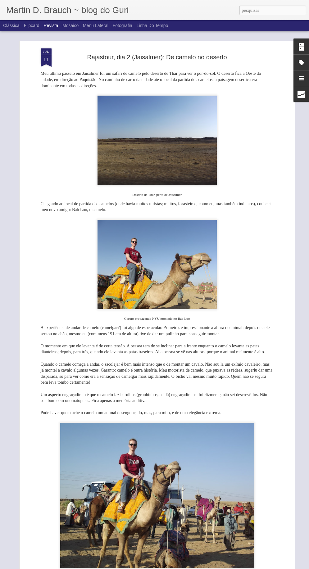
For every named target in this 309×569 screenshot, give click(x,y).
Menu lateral (95, 25)
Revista (50, 25)
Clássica (11, 25)
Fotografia (122, 25)
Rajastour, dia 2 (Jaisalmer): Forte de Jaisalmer (148, 562)
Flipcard (31, 25)
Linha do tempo (152, 25)
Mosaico (70, 25)
